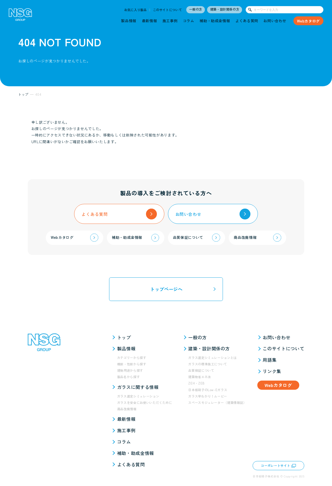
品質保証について (201, 370)
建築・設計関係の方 (224, 9)
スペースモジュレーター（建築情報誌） (217, 402)
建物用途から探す (130, 370)
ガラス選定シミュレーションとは (212, 357)
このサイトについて (167, 9)
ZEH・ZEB (196, 383)
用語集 (269, 359)
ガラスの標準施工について (207, 364)
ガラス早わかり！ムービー (207, 396)
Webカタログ (308, 21)
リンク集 (272, 371)
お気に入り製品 (135, 9)
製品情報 (128, 20)
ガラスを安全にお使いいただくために (144, 402)
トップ (124, 337)
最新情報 (149, 20)
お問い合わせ (274, 20)
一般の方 (195, 9)
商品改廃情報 (127, 409)
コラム (188, 20)
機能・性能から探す (131, 364)
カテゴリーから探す (131, 357)
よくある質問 (246, 20)
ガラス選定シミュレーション (138, 396)
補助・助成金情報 (215, 20)
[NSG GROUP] (20, 16)
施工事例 (170, 20)
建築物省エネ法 (199, 376)
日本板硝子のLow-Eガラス (207, 390)
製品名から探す (128, 376)
